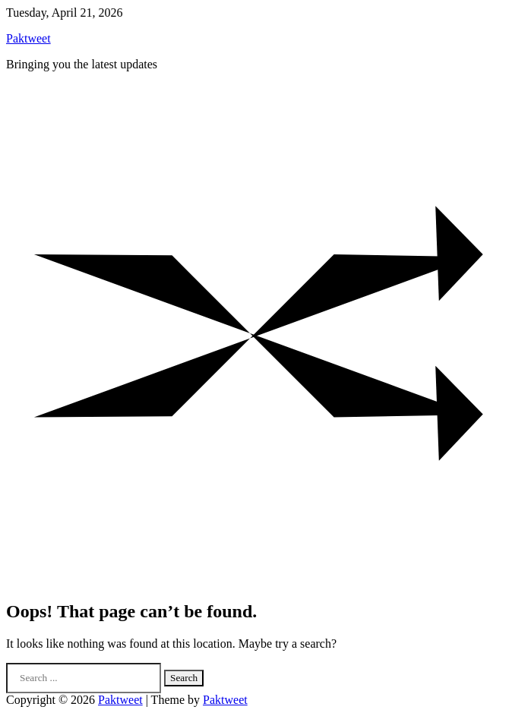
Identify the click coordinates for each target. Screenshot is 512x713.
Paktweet (28, 38)
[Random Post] (256, 579)
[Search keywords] (83, 678)
